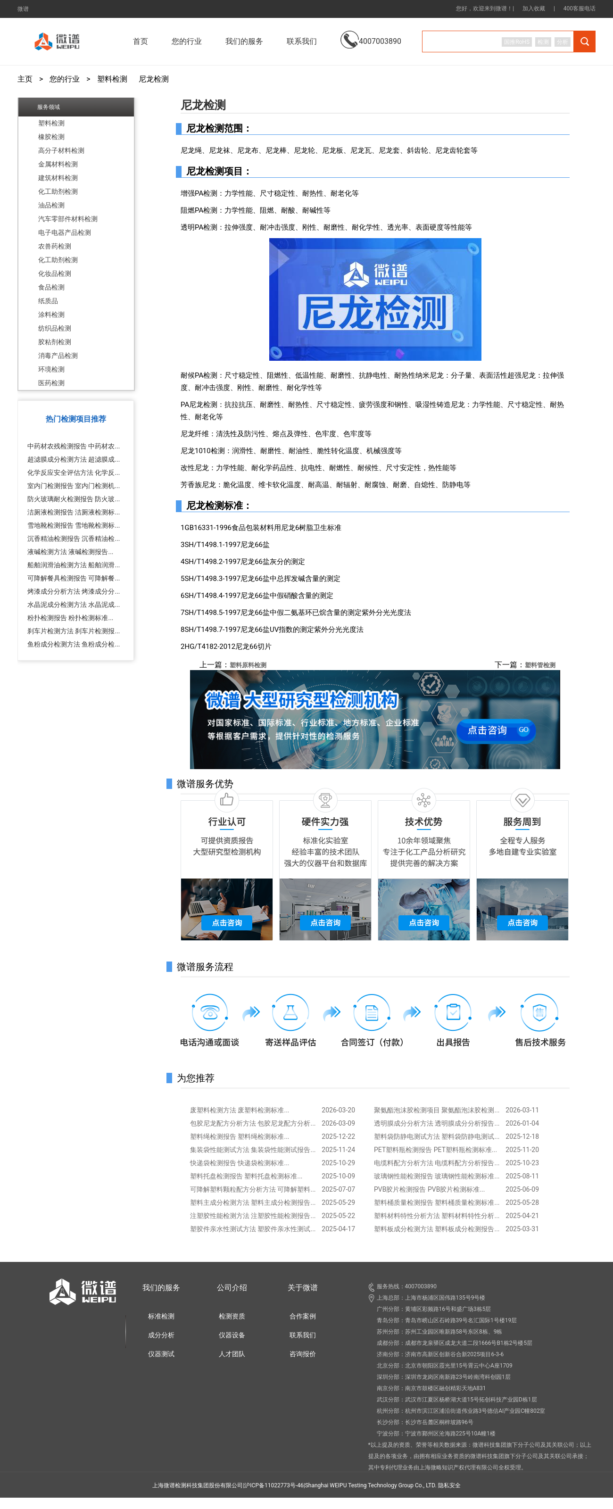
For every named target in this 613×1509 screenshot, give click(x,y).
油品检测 (51, 205)
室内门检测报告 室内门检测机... (73, 485)
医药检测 (51, 383)
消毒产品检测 (58, 355)
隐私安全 (449, 1485)
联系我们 (302, 41)
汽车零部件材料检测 (68, 219)
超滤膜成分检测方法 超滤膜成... (73, 459)
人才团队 (232, 1354)
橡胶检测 (51, 137)
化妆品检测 (54, 273)
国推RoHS (517, 42)
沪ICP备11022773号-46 (273, 1485)
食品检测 (51, 287)
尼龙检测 (154, 79)
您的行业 (65, 79)
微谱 (23, 9)
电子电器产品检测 (64, 232)
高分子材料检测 (61, 150)
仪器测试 (161, 1354)
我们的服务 (161, 1287)
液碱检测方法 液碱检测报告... (70, 552)
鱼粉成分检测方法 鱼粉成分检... (73, 644)
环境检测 (51, 369)
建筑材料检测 (58, 178)
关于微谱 (303, 1287)
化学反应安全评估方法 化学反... (73, 472)
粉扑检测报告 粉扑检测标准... (70, 618)
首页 (140, 41)
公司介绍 (232, 1287)
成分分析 (161, 1335)
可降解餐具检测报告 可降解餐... (73, 578)
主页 (25, 79)
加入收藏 (533, 8)
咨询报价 (303, 1354)
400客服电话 (579, 8)
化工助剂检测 (58, 191)
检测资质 (232, 1316)
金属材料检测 (58, 164)
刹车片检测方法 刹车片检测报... (73, 631)
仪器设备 (232, 1335)
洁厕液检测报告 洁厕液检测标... (73, 512)
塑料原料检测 (248, 665)
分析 (562, 42)
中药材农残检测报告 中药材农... (73, 446)
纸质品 (48, 301)
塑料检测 (112, 79)
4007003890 (370, 34)
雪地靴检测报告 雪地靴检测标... (73, 525)
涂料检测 (51, 314)
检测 (543, 42)
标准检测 (161, 1316)
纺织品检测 (54, 328)
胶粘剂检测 (54, 342)
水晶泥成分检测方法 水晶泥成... (73, 604)
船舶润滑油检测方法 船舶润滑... (73, 565)
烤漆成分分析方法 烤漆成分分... (73, 591)
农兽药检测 (54, 246)
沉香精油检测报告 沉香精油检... (73, 538)
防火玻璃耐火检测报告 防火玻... (73, 499)
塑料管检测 (540, 665)
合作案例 (303, 1316)
